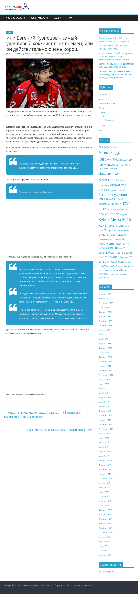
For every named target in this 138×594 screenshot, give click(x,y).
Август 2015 (104, 483)
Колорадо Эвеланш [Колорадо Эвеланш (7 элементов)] (125, 209)
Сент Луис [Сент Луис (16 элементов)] (117, 261)
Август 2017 (104, 379)
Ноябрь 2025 (105, 298)
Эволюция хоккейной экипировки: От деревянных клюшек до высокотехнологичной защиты (116, 56)
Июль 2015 (104, 487)
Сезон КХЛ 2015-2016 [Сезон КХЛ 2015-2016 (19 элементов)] (113, 248)
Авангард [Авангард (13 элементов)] (104, 146)
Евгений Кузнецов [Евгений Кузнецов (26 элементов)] (113, 194)
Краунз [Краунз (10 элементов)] (123, 214)
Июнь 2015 (104, 492)
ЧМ (100, 130)
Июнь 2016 (104, 442)
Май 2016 (103, 447)
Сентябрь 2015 (106, 478)
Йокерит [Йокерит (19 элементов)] (117, 204)
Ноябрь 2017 (105, 366)
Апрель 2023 (105, 343)
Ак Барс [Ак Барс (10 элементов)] (114, 147)
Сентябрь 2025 (106, 303)
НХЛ (70, 18)
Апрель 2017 (105, 397)
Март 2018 (104, 352)
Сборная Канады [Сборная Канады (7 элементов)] (105, 239)
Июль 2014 (104, 541)
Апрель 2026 (105, 294)
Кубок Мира (104, 94)
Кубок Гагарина (39, 18)
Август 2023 (104, 330)
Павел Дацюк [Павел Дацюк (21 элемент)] (118, 234)
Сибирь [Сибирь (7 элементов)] (128, 262)
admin (27, 54)
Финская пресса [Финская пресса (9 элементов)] (125, 266)
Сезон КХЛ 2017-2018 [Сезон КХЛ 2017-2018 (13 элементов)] (111, 252)
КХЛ (103, 116)
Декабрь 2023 (105, 321)
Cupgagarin (109, 120)
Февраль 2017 (105, 406)
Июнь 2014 (104, 546)
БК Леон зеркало (107, 571)
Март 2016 (104, 456)
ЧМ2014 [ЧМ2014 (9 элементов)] (108, 270)
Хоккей (58, 18)
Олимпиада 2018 (15, 18)
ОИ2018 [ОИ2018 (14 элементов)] (103, 234)
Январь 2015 (105, 514)
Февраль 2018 (105, 357)
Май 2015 (103, 496)
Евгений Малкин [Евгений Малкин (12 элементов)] (108, 198)
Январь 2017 (105, 411)
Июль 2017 (104, 384)
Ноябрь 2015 (105, 474)
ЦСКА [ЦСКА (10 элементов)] (101, 270)
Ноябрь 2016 (105, 420)
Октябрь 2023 (105, 325)
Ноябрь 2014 (105, 523)
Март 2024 (104, 307)
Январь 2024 (105, 316)
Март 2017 (104, 402)
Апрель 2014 (105, 555)
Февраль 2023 (105, 348)
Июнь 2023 (104, 334)
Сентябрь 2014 (106, 532)
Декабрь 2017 (105, 361)
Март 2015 (104, 505)
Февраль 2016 (105, 460)
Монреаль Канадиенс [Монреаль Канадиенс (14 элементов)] (117, 230)
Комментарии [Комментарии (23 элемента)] (109, 214)
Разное (102, 108)
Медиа (102, 99)
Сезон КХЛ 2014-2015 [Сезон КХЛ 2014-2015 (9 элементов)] (119, 243)
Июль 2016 (104, 438)
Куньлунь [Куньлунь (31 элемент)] (106, 225)
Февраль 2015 (105, 510)
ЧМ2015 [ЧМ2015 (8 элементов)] (116, 270)
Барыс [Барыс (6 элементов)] (101, 169)
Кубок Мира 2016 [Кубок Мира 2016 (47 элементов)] (115, 219)
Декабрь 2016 (105, 415)
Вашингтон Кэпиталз (43, 54)
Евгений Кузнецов (61, 54)
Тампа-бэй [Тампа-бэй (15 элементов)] (110, 266)
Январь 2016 (105, 465)
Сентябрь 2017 (106, 375)
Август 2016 (104, 433)
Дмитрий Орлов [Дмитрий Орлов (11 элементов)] (116, 189)
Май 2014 (103, 550)
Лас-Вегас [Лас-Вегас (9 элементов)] (119, 225)
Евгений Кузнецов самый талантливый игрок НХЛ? (61, 429)
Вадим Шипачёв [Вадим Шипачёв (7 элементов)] (110, 169)
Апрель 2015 (105, 501)
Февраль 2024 (105, 312)
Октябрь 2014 (105, 528)
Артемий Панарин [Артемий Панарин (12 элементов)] (120, 164)
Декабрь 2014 (105, 519)
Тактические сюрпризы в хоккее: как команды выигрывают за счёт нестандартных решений (115, 74)
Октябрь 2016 (105, 424)
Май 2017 (103, 393)
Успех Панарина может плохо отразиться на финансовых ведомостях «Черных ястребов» (42, 414)
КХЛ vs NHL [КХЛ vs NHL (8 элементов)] (112, 209)
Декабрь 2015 (105, 469)
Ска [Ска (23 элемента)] (101, 266)
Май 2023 (103, 339)
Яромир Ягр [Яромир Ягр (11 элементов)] (105, 277)
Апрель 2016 (105, 451)
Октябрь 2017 (105, 370)
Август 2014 (104, 537)
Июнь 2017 (104, 388)
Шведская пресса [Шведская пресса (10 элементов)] (117, 274)
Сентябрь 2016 (106, 429)
